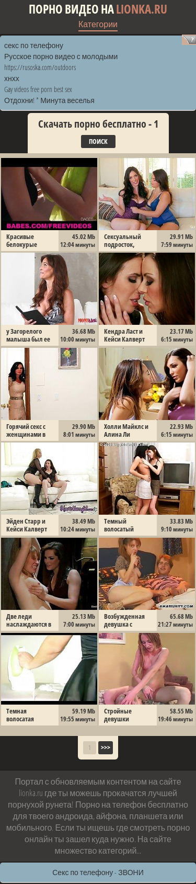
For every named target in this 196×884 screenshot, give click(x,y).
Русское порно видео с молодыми (61, 56)
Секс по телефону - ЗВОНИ (98, 872)
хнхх (11, 78)
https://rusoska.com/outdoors (40, 67)
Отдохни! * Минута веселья (49, 100)
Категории (98, 24)
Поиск (98, 141)
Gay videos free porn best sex (38, 89)
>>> (105, 747)
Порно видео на (98, 9)
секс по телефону (33, 45)
